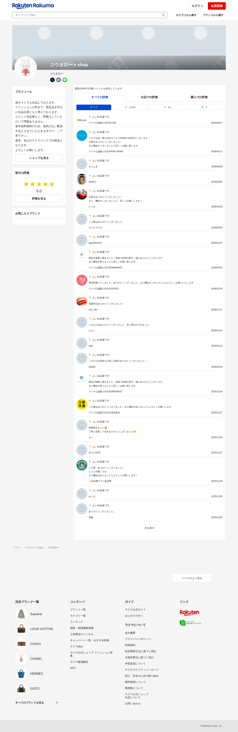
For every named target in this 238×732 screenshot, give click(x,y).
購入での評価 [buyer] (199, 97)
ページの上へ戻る (191, 578)
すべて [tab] (93, 107)
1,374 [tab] (130, 107)
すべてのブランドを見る (29, 702)
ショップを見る (39, 158)
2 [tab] (204, 107)
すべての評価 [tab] (99, 97)
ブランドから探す (213, 15)
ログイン (197, 5)
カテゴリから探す (186, 15)
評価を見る (39, 198)
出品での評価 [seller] (149, 97)
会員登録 (217, 5)
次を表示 (149, 528)
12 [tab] (167, 107)
